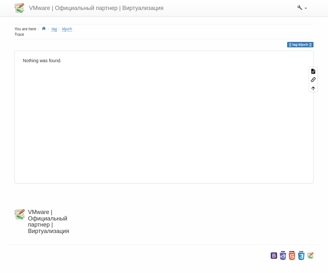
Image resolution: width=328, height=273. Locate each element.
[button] (302, 8)
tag (54, 29)
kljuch (67, 29)
